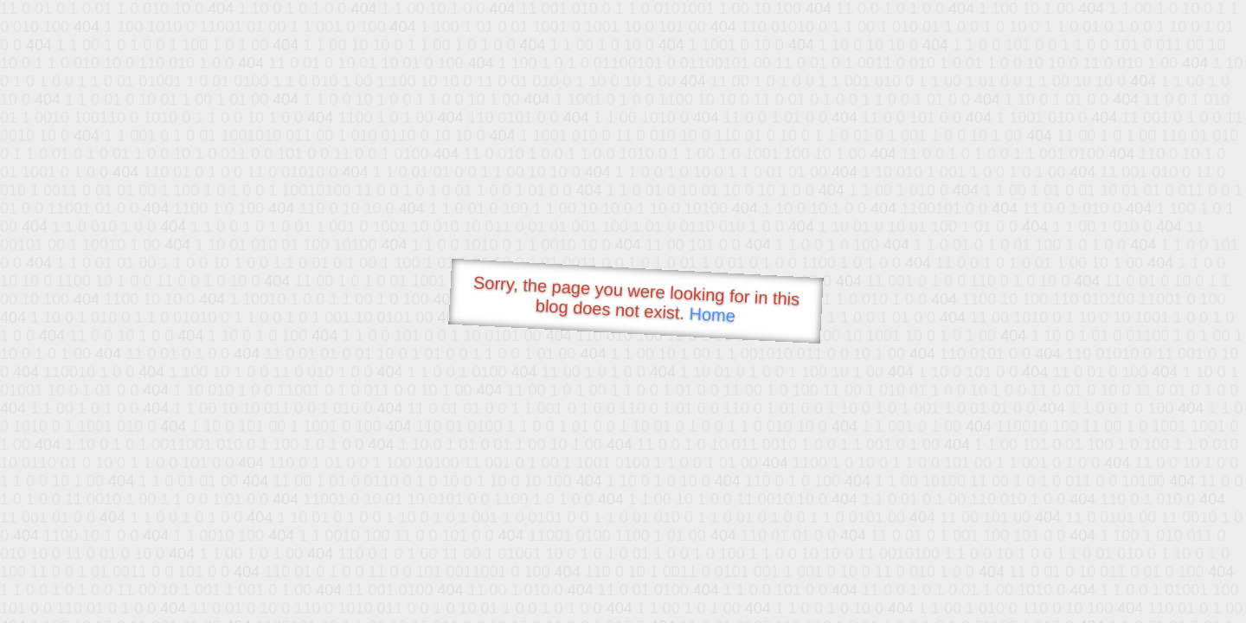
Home (712, 314)
